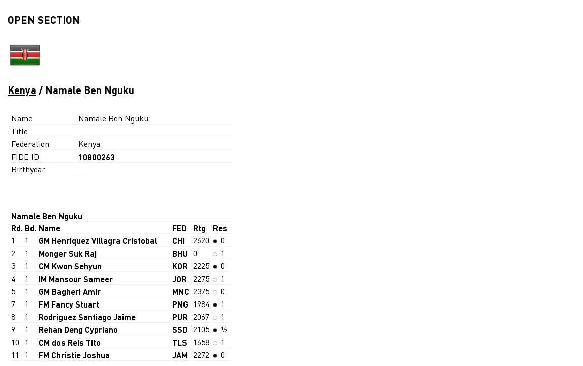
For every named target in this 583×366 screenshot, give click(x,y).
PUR (180, 317)
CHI (178, 241)
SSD (180, 329)
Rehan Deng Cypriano (78, 329)
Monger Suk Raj (68, 253)
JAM (180, 355)
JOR (179, 279)
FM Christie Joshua (74, 355)
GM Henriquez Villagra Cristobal (98, 241)
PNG (180, 304)
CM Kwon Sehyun (70, 266)
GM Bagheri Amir (70, 291)
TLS (179, 342)
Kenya (22, 90)
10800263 (96, 157)
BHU (180, 253)
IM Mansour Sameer (76, 279)
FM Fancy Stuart (69, 304)
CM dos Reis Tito (70, 342)
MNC (180, 291)
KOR (180, 266)
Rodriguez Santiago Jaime (87, 317)
